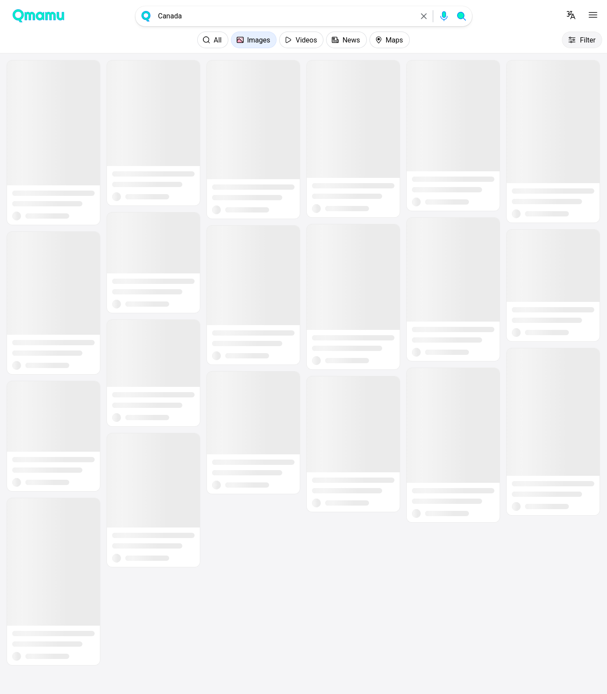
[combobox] (285, 16)
